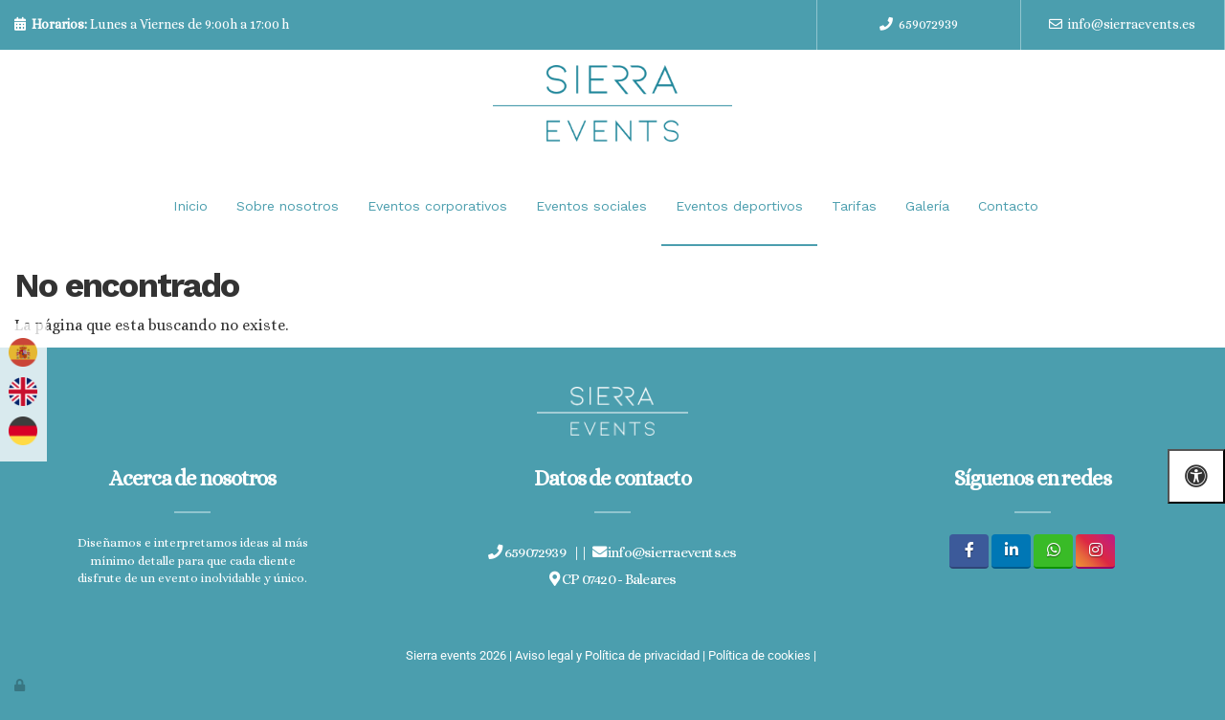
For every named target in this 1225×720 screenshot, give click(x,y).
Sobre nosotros (287, 206)
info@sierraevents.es (1131, 24)
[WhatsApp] (1053, 551)
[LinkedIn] (1011, 551)
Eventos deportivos (739, 206)
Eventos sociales (591, 206)
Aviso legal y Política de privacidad (607, 655)
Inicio (190, 206)
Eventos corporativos (437, 206)
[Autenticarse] (21, 685)
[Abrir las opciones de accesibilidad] (1196, 476)
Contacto (1008, 206)
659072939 (928, 24)
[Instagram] (1095, 551)
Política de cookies (759, 655)
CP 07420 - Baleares (613, 579)
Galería (927, 206)
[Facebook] (969, 551)
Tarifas (854, 206)
